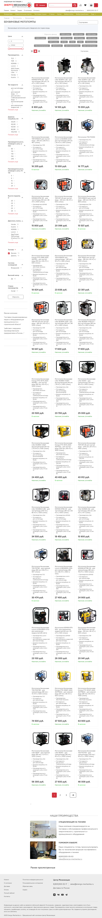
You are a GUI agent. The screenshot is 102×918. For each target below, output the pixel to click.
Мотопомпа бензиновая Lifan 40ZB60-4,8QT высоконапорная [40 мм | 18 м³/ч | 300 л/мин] (64, 381)
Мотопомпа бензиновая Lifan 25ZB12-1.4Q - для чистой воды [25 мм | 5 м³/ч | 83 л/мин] (86, 80)
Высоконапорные (42, 46)
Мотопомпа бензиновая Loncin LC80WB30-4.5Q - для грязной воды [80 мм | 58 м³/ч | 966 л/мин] (64, 570)
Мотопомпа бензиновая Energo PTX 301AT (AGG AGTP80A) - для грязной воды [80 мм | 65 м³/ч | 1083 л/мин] (87, 691)
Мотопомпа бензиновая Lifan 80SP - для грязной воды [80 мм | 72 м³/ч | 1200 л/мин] (41, 753)
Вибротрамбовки (82, 14)
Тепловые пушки (40, 14)
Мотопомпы (17, 18)
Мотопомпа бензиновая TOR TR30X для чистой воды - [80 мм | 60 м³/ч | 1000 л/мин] (87, 258)
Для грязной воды (72, 46)
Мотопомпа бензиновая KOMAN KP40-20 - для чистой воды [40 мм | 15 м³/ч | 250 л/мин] (40, 80)
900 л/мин (53, 42)
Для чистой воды (89, 46)
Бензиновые (91, 42)
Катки (59, 14)
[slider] (8, 48)
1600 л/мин (40, 38)
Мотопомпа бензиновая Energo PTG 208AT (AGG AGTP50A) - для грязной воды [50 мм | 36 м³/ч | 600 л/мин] (64, 691)
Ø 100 (64, 42)
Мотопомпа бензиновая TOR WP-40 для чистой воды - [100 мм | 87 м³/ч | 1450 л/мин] (87, 445)
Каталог (40, 5)
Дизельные (57, 46)
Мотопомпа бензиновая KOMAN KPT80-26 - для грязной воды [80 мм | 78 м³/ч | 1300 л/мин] (86, 569)
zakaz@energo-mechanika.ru (74, 10)
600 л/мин (92, 38)
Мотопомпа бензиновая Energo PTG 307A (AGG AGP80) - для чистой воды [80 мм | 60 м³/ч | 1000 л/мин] (40, 382)
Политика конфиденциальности (33, 879)
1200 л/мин (78, 34)
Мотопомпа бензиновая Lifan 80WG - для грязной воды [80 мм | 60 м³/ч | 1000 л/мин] (63, 753)
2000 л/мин (66, 38)
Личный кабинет (9, 893)
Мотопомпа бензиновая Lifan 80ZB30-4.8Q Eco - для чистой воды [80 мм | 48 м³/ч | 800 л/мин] (87, 322)
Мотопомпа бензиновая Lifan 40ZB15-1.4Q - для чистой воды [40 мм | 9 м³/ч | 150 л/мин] (63, 80)
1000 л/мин (65, 34)
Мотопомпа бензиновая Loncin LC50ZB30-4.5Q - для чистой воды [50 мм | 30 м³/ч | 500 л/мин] (63, 139)
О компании (28, 10)
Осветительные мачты (23, 14)
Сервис (19, 10)
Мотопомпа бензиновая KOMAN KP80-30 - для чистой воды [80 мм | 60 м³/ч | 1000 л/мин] (64, 510)
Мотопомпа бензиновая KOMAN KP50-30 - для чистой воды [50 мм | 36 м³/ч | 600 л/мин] (40, 199)
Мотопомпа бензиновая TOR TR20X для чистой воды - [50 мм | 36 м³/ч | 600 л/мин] (87, 630)
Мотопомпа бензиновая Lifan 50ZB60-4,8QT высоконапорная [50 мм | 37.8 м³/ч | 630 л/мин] (40, 445)
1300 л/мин (91, 34)
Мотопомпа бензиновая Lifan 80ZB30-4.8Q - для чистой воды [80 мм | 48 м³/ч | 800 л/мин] (64, 322)
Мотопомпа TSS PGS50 (86, 137)
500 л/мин (79, 38)
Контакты (36, 10)
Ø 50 (72, 42)
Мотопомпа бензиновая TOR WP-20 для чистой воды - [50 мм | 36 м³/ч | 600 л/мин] (64, 199)
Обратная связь (28, 886)
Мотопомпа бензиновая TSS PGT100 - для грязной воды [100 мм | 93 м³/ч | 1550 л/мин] (86, 753)
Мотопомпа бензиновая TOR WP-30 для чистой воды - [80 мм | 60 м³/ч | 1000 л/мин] (41, 322)
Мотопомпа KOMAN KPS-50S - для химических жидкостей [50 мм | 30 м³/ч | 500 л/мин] (64, 630)
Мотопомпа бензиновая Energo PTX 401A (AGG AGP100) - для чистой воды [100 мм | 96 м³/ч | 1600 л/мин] (64, 446)
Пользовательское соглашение (33, 883)
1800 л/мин (53, 38)
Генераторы (8, 14)
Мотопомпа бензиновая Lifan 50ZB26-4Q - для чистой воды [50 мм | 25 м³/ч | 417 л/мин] (87, 510)
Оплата (6, 890)
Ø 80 (80, 42)
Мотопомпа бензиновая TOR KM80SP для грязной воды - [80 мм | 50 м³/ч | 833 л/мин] (63, 258)
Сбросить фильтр (50, 34)
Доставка (7, 886)
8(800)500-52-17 (92, 10)
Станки (51, 14)
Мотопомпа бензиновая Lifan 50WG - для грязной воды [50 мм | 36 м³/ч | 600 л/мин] (86, 381)
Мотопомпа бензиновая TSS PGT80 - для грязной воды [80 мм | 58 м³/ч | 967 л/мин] (41, 569)
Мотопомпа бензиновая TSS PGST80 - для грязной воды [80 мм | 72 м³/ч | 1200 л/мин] (40, 691)
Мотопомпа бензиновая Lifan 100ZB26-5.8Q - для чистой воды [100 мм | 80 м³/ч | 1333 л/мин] (41, 510)
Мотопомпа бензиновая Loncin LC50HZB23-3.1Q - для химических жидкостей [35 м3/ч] (41, 630)
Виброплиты (68, 14)
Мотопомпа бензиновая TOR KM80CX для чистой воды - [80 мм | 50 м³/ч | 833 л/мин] (87, 199)
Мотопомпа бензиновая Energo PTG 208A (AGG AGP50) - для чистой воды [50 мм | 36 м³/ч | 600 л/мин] (40, 259)
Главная (6, 10)
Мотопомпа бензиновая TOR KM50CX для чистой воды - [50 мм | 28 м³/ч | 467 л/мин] (41, 139)
